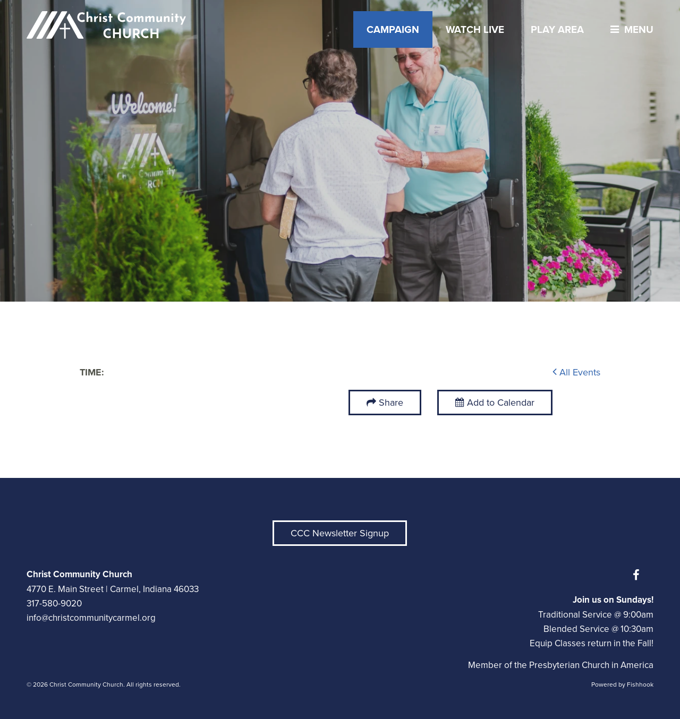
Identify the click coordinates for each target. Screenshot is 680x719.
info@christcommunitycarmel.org (91, 617)
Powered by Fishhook (622, 684)
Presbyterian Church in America (591, 665)
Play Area (557, 29)
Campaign (393, 29)
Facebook (638, 575)
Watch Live (475, 29)
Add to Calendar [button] (494, 402)
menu (629, 29)
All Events (576, 372)
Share (391, 402)
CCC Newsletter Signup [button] (340, 533)
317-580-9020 (54, 603)
